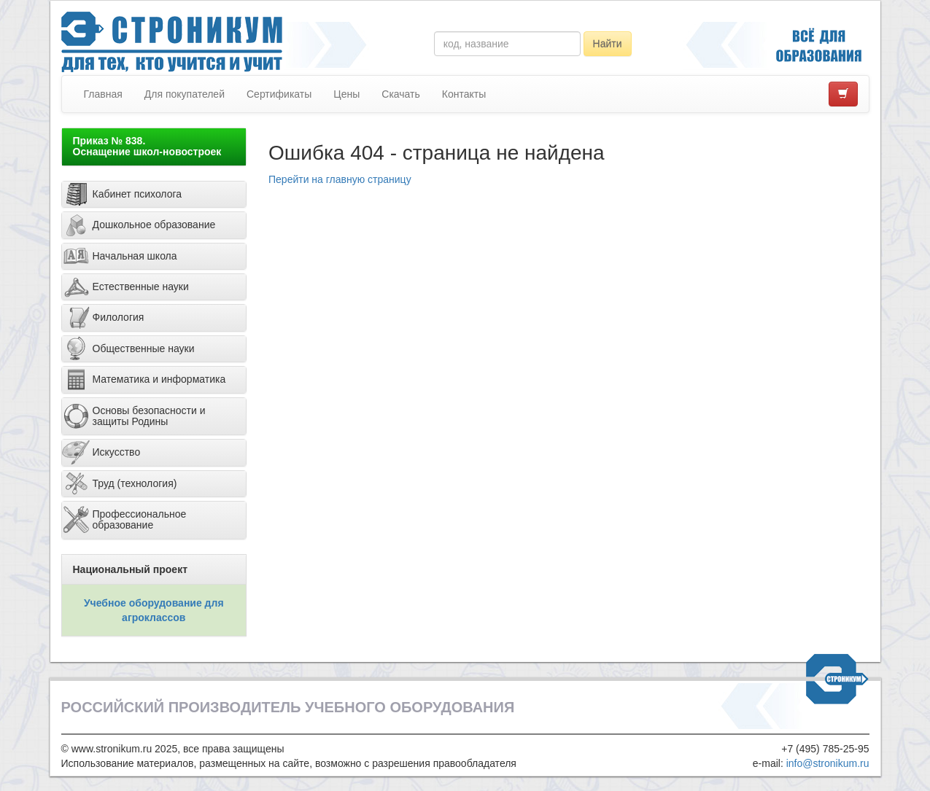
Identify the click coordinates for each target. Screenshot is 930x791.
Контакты (464, 94)
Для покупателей (184, 94)
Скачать (400, 94)
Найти (607, 44)
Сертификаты (279, 94)
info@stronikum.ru (827, 763)
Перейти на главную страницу (339, 179)
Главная (103, 94)
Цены (346, 94)
